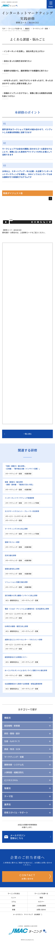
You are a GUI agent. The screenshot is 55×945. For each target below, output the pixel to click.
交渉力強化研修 (10, 555)
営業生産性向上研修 (12, 569)
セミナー (41, 901)
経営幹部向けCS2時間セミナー (16, 657)
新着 (13, 909)
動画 (41, 897)
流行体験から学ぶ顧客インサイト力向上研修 (21, 595)
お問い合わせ (35, 876)
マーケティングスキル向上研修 (16, 529)
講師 (13, 905)
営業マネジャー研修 (12, 542)
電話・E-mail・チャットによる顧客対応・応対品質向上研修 (27, 609)
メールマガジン (18, 914)
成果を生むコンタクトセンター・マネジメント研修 (23, 639)
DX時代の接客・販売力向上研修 (16, 626)
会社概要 (38, 914)
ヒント (13, 897)
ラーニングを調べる (41, 893)
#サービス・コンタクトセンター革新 (18, 516)
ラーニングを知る (14, 893)
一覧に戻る (18, 434)
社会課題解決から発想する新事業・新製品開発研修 (23, 684)
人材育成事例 (41, 905)
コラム (13, 901)
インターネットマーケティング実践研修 (19, 498)
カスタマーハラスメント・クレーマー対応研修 (22, 511)
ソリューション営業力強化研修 (16, 582)
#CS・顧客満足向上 (12, 600)
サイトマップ (28, 914)
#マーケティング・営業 (14, 473)
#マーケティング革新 (32, 503)
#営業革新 (28, 473)
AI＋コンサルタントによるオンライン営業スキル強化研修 (26, 670)
